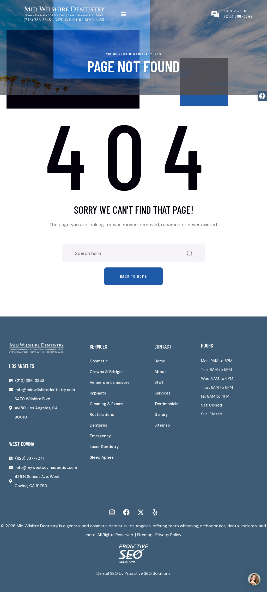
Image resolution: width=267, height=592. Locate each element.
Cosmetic (99, 361)
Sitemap (162, 425)
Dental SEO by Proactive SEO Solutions (133, 573)
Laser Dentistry (104, 446)
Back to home (133, 276)
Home (159, 361)
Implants (98, 393)
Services (162, 393)
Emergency (100, 436)
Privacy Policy (168, 534)
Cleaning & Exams (106, 403)
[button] (262, 96)
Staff (158, 382)
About (160, 371)
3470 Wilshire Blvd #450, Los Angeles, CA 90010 (36, 408)
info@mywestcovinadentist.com (46, 467)
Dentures (98, 425)
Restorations (102, 414)
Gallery (161, 414)
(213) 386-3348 (238, 16)
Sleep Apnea (101, 457)
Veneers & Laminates (110, 382)
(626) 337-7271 (29, 458)
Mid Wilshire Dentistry (37, 526)
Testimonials (166, 403)
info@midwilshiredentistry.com (45, 389)
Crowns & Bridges (107, 371)
